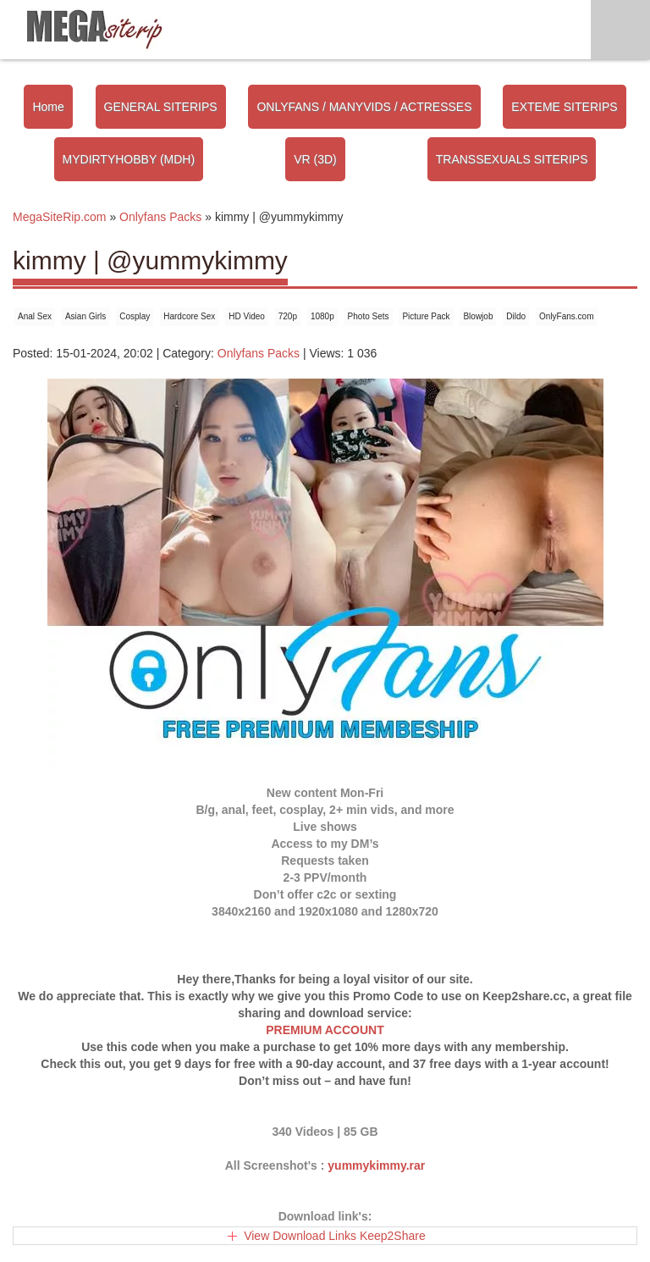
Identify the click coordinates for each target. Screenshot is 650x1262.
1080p (322, 316)
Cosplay (134, 316)
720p (287, 316)
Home (47, 106)
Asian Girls (85, 316)
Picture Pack (425, 316)
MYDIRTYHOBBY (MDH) (129, 159)
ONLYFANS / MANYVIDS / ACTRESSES (363, 106)
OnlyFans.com (566, 316)
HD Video (247, 316)
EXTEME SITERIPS (564, 106)
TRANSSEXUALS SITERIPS (512, 159)
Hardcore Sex (189, 316)
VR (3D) (315, 159)
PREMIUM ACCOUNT (324, 1030)
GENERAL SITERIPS (161, 106)
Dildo (516, 316)
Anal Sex (35, 316)
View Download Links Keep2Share (335, 1236)
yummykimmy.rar (376, 1165)
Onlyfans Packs (259, 353)
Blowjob (478, 316)
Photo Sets (368, 316)
